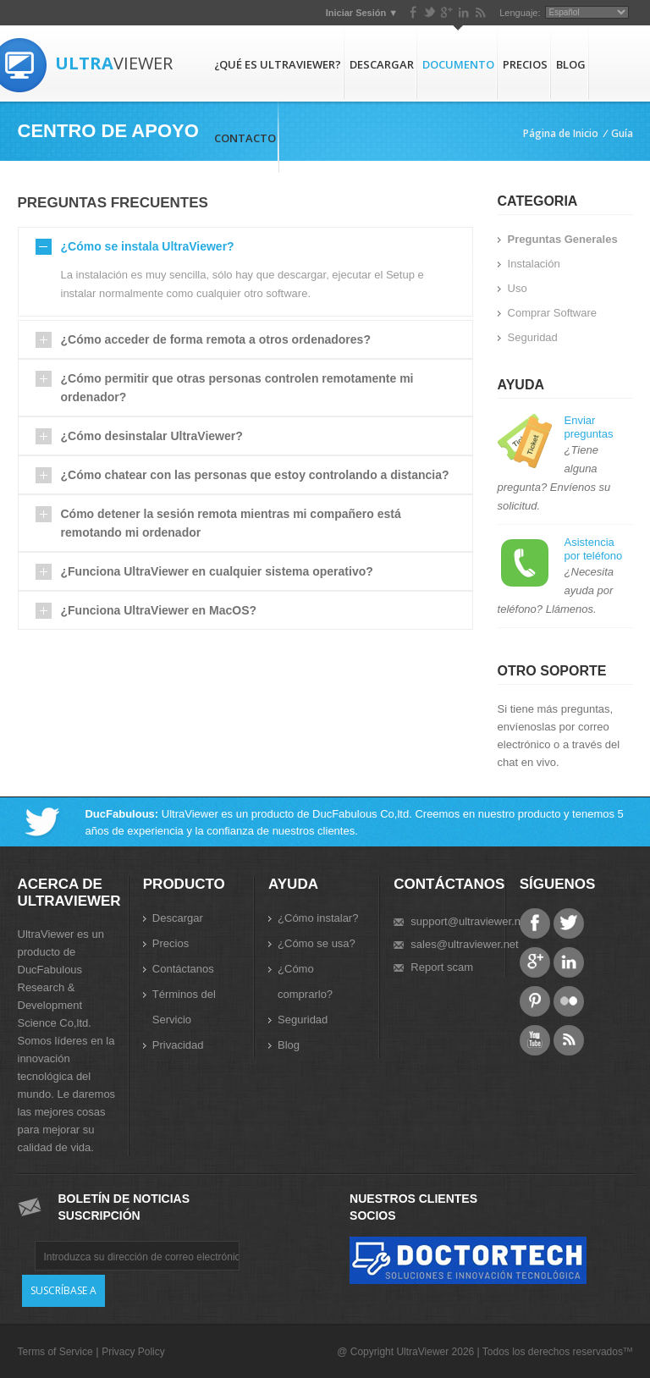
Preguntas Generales (563, 239)
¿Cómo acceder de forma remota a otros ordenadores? (216, 339)
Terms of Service (55, 1352)
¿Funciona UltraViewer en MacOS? (159, 610)
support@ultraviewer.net (469, 921)
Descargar (382, 64)
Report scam (441, 967)
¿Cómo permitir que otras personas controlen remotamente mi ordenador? (237, 388)
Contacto (245, 138)
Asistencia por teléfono (594, 549)
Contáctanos (183, 968)
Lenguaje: (519, 13)
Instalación (534, 263)
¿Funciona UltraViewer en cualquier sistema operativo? (217, 571)
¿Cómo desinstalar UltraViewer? (152, 436)
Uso (517, 288)
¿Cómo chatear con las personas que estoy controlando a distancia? (255, 475)
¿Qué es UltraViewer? (277, 64)
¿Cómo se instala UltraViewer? (147, 246)
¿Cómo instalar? (318, 918)
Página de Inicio (560, 133)
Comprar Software (552, 312)
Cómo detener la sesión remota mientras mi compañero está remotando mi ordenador (231, 523)
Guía (622, 133)
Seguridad (533, 337)
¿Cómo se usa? (316, 943)
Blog (571, 64)
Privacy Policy (133, 1352)
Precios (525, 64)
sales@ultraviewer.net (464, 944)
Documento (458, 64)
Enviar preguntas (589, 427)
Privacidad (178, 1045)
